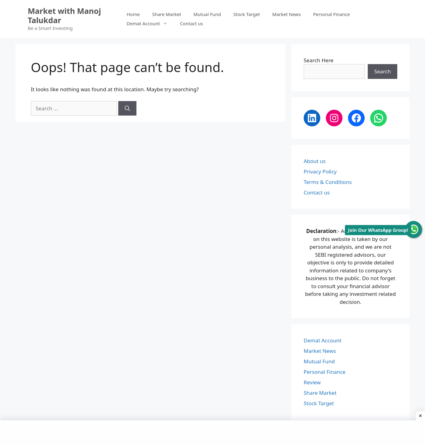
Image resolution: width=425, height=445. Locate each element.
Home (133, 14)
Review (312, 382)
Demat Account (150, 23)
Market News (286, 14)
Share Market (166, 14)
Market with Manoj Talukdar (64, 15)
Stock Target (246, 14)
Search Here (319, 60)
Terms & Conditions (328, 182)
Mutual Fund (207, 14)
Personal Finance (331, 14)
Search (382, 71)
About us (315, 161)
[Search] (127, 108)
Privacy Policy (320, 171)
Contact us (191, 23)
